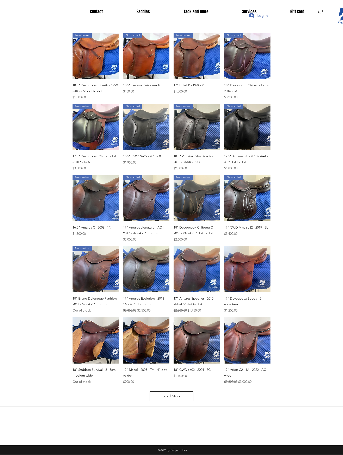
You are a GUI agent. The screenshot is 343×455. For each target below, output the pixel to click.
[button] (320, 11)
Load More (171, 396)
